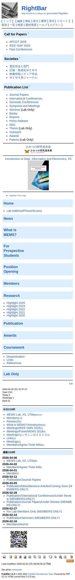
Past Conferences (20, 49)
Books (13, 113)
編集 (20, 21)
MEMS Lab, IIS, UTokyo (24, 414)
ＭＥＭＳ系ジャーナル (23, 77)
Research (14, 421)
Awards (14, 135)
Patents (14, 139)
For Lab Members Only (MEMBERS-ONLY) (34, 511)
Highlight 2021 (16, 312)
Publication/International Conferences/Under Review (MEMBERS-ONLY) (39, 497)
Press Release (18, 120)
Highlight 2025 (16, 302)
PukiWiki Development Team (40, 574)
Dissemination (16, 356)
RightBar (34, 8)
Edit (71, 384)
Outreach (15, 132)
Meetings (14, 441)
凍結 (28, 21)
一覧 (12, 24)
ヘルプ (43, 24)
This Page (22, 196)
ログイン (55, 24)
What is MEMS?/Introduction (26, 424)
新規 (4, 24)
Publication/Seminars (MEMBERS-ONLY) (33, 517)
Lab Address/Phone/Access (24, 210)
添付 (52, 21)
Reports (14, 117)
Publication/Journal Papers (24, 479)
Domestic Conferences (24, 102)
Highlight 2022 (16, 309)
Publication (13, 323)
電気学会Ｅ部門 (19, 66)
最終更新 (31, 24)
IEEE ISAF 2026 (19, 45)
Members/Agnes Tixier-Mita (25, 444)
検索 (20, 24)
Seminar (14, 109)
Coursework (14, 347)
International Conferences (25, 98)
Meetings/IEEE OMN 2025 (25, 428)
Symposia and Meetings (24, 105)
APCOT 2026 (17, 41)
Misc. (12, 124)
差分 (36, 21)
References (14, 363)
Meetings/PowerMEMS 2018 (26, 431)
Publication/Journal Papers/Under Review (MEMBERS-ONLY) (39, 503)
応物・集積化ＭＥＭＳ (23, 70)
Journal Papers (19, 94)
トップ (7, 21)
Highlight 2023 (16, 306)
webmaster (17, 570)
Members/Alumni (17, 524)
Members (14, 418)
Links (10, 359)
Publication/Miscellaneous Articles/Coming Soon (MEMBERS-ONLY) (39, 487)
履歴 (44, 21)
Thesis (13, 128)
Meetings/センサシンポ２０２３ (28, 434)
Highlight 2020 (16, 315)
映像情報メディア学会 (23, 74)
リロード (62, 21)
